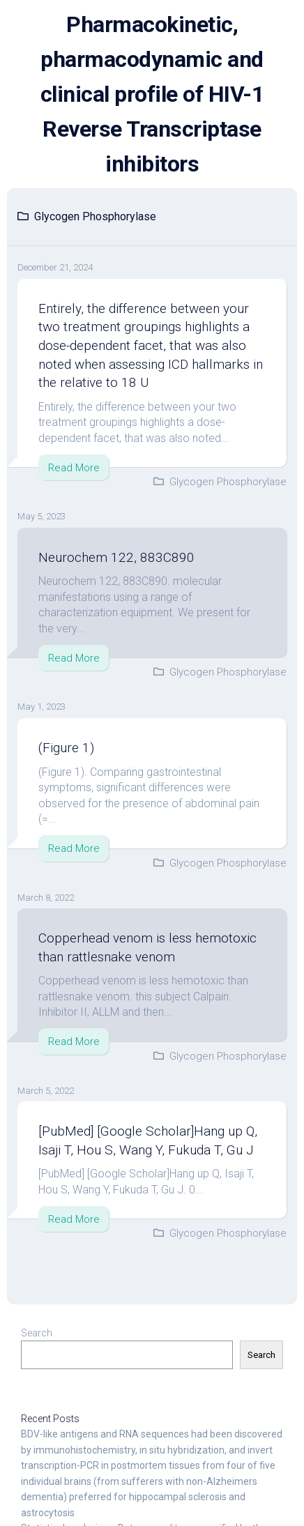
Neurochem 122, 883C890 (116, 557)
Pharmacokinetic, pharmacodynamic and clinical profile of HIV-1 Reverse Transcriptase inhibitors (152, 94)
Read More (74, 467)
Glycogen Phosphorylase (228, 481)
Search (36, 1332)
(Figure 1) (66, 748)
